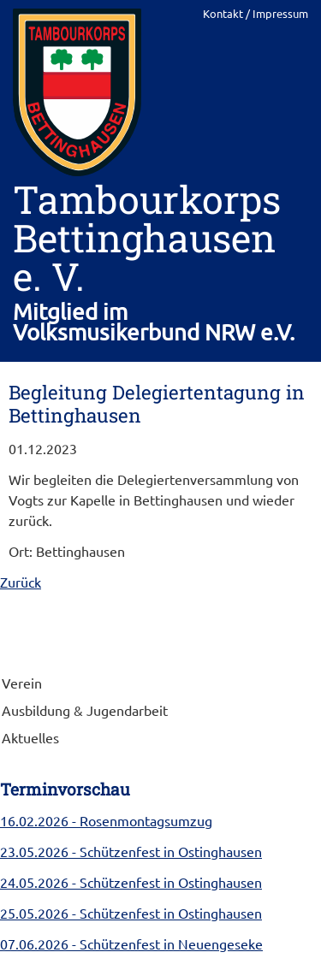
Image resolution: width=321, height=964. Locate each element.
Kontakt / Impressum (255, 13)
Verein (22, 682)
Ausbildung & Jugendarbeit (85, 710)
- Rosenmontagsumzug (106, 820)
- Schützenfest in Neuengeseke (131, 943)
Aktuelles (30, 737)
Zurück (20, 581)
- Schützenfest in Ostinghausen (131, 851)
